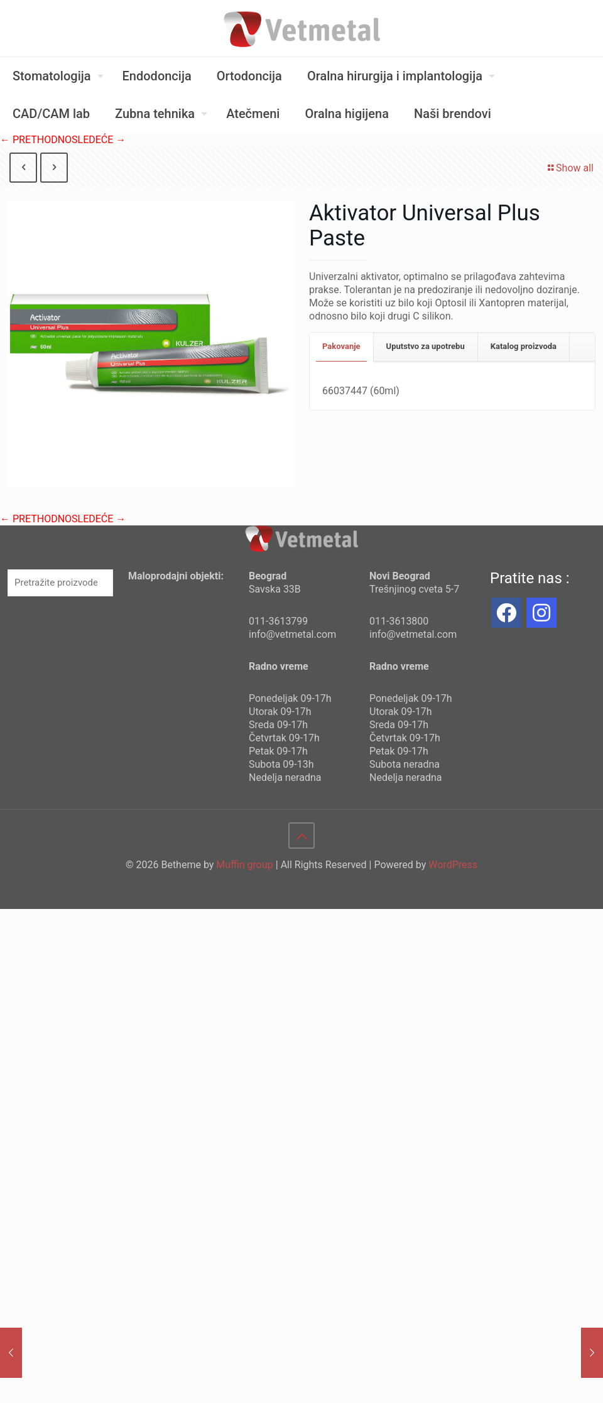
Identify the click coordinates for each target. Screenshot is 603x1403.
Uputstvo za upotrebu (425, 346)
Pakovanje (341, 346)
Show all (570, 168)
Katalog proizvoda (524, 346)
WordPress (452, 865)
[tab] (342, 347)
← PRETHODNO (36, 140)
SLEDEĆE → (99, 140)
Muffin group (244, 865)
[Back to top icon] (301, 835)
